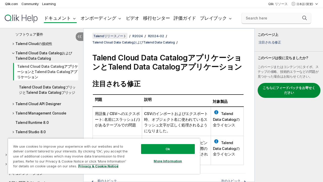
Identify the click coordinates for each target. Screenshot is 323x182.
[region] (101, 154)
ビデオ (132, 18)
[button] (304, 17)
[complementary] (289, 105)
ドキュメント (57, 18)
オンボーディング (98, 18)
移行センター (156, 18)
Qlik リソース (278, 4)
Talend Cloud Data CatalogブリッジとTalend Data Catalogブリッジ (47, 90)
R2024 (137, 36)
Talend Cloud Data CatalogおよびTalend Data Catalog (43, 55)
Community (30, 4)
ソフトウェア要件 (29, 34)
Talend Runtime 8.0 (32, 122)
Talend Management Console (40, 113)
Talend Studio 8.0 (30, 132)
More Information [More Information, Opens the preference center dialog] (164, 157)
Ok (164, 145)
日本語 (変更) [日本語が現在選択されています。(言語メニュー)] (305, 4)
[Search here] (276, 18)
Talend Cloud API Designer (38, 104)
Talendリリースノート (109, 36)
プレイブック (213, 18)
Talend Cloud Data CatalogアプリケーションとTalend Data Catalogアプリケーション (47, 71)
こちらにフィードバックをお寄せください (289, 90)
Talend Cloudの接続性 (33, 43)
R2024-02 (156, 36)
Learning (49, 4)
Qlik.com (11, 4)
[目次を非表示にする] (79, 36)
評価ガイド (185, 18)
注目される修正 (270, 42)
